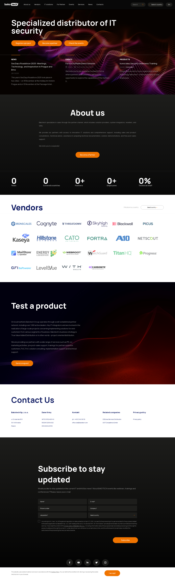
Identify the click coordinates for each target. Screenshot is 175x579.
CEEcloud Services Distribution (112, 419)
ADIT (104, 423)
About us (27, 4)
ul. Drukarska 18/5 (17, 419)
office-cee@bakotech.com (80, 423)
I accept (112, 573)
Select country (155, 4)
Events (71, 4)
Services (81, 4)
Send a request (22, 363)
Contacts (99, 4)
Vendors (37, 4)
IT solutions (48, 4)
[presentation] (55, 540)
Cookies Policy (55, 572)
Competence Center (112, 423)
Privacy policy (137, 419)
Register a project (23, 43)
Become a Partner (87, 155)
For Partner (61, 4)
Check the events (76, 43)
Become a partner (49, 43)
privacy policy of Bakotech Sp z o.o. (74, 526)
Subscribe (125, 540)
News (90, 4)
